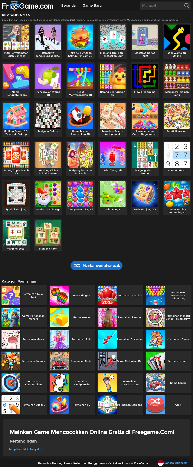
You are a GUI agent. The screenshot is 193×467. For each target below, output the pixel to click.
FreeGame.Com (144, 463)
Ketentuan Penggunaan (89, 463)
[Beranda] (29, 5)
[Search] (165, 6)
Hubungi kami (61, 463)
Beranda (68, 5)
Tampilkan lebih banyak (26, 449)
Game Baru (92, 5)
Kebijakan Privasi (119, 463)
